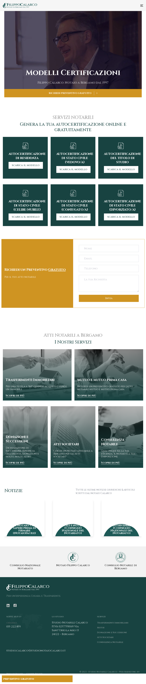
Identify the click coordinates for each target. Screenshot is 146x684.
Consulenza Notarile (110, 642)
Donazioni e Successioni (112, 632)
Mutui (100, 627)
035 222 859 (13, 626)
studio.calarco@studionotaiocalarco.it (36, 650)
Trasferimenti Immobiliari (112, 622)
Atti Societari (105, 637)
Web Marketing (127, 671)
